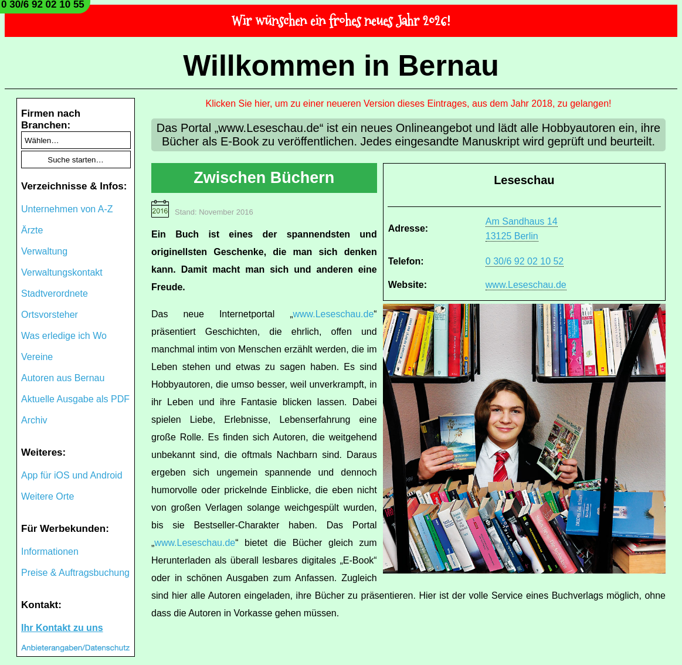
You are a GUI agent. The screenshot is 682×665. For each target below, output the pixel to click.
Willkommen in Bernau (341, 65)
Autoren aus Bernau (62, 378)
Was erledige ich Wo (64, 336)
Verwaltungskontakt (62, 272)
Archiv (34, 420)
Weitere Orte (47, 496)
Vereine (37, 357)
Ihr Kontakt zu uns (62, 628)
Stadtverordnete (54, 293)
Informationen (50, 552)
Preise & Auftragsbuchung (75, 573)
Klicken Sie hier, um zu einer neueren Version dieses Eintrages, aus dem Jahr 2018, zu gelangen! (409, 103)
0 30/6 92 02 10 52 (525, 261)
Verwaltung (44, 251)
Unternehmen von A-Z (67, 209)
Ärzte (32, 230)
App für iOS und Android (72, 475)
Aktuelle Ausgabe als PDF (75, 399)
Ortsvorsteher (49, 315)
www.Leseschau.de (526, 285)
